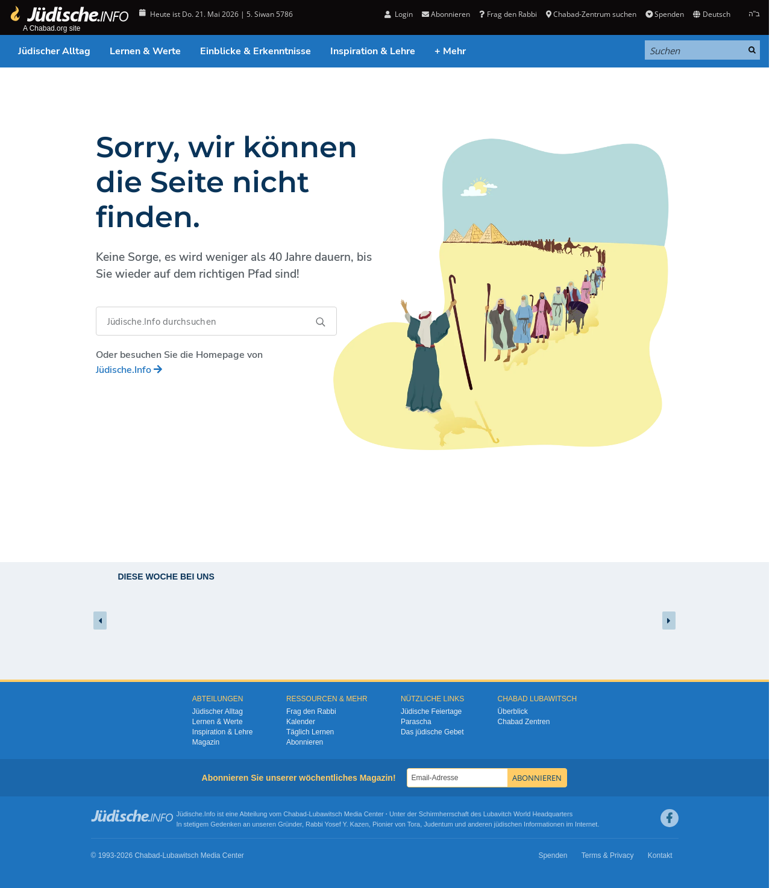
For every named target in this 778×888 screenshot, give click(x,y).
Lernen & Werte (145, 51)
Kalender (300, 722)
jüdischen (508, 824)
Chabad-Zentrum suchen (591, 14)
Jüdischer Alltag (54, 51)
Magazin (205, 742)
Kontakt (660, 855)
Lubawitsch (325, 814)
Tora (413, 824)
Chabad (295, 814)
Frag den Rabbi (507, 14)
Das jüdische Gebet (432, 732)
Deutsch (711, 14)
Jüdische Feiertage (431, 711)
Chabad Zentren (524, 722)
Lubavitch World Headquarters (528, 814)
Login (398, 14)
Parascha (416, 722)
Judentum (438, 824)
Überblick (513, 711)
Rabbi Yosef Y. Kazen (337, 824)
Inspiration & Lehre (372, 51)
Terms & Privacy (608, 855)
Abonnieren (446, 14)
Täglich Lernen (310, 732)
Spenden (664, 14)
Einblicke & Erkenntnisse (255, 51)
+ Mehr (450, 51)
